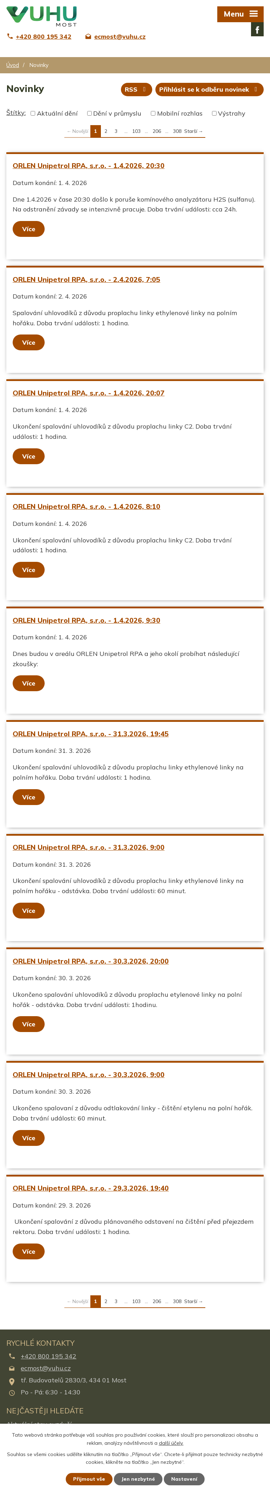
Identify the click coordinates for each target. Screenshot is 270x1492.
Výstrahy (231, 113)
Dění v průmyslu (117, 113)
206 (157, 131)
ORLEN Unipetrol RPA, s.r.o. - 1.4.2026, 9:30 (86, 620)
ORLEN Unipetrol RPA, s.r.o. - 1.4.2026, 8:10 (86, 506)
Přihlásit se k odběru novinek (209, 89)
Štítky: (16, 113)
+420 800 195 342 (48, 1356)
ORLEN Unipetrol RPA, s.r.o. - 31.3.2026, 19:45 (91, 733)
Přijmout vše (89, 1479)
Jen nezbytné (138, 1479)
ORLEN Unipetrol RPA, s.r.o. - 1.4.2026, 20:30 (89, 165)
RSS (137, 89)
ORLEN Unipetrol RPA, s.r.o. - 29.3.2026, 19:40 (91, 1188)
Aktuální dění (57, 113)
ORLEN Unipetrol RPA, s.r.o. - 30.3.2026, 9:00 (89, 1074)
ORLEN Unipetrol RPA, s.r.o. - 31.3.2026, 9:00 (89, 847)
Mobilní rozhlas (179, 113)
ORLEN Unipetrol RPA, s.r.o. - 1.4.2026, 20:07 (89, 392)
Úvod (12, 65)
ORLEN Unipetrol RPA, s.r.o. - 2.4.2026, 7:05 (86, 279)
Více (28, 229)
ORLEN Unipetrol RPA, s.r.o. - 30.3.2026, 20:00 (91, 961)
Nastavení (184, 1479)
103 (136, 131)
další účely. (171, 1443)
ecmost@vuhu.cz (46, 1368)
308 (177, 131)
